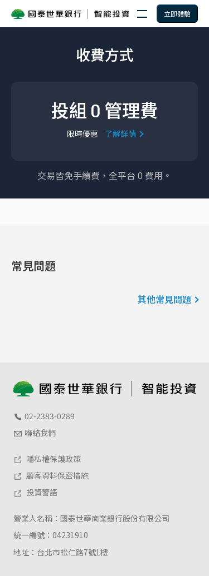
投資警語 (35, 492)
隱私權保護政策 (47, 458)
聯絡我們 (34, 432)
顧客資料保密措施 (51, 475)
